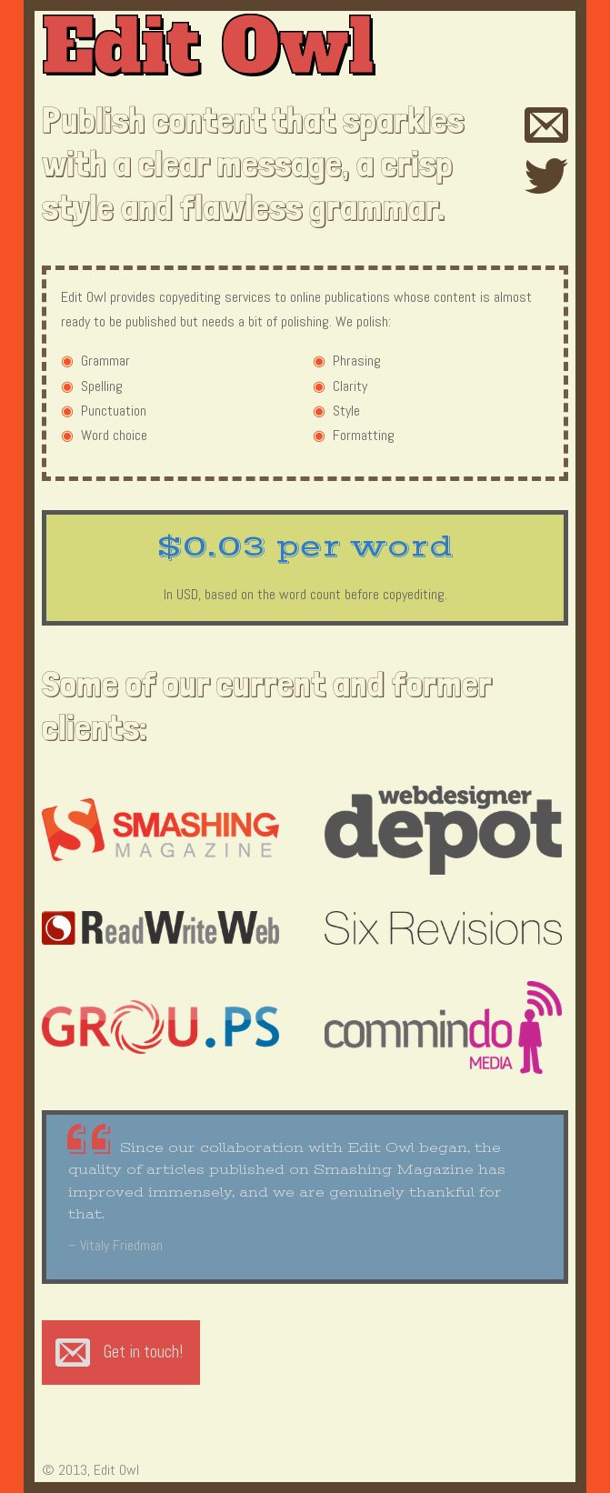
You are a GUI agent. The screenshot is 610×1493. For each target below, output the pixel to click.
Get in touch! (143, 1351)
